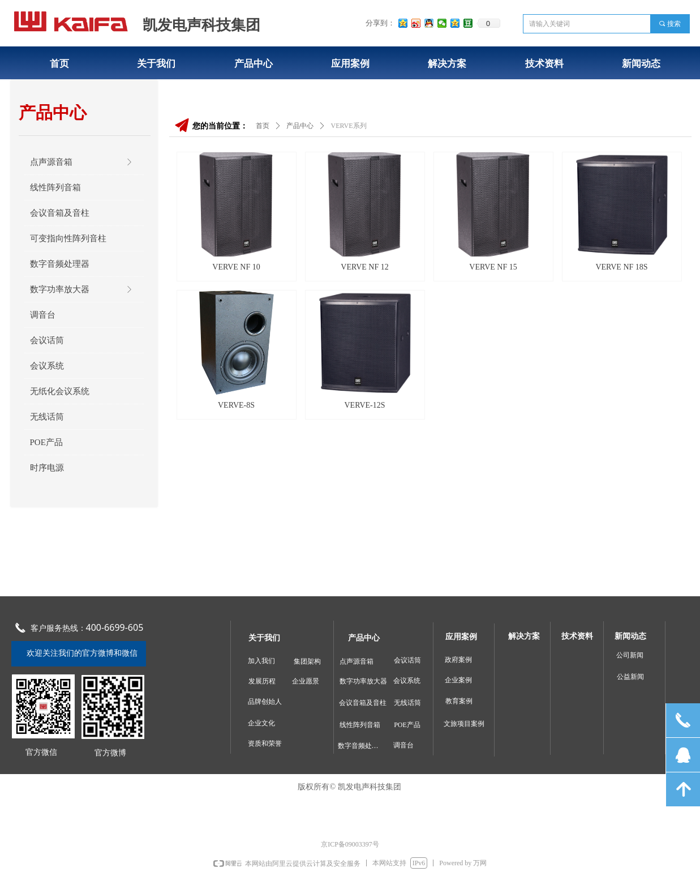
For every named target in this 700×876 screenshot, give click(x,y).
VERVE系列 (349, 126)
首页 (262, 126)
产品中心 (300, 126)
